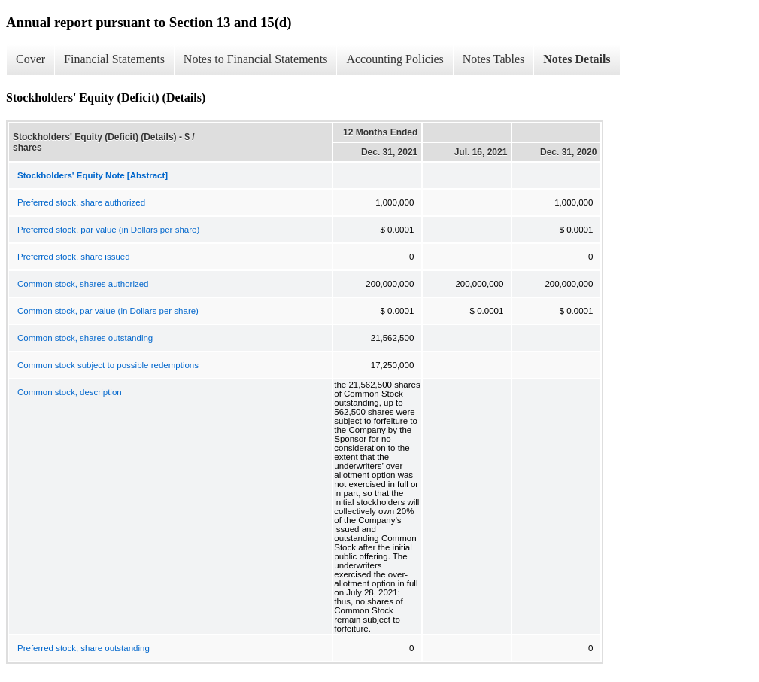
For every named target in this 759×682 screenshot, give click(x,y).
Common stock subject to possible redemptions (108, 365)
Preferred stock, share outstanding (83, 648)
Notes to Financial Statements (256, 59)
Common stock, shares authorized (83, 283)
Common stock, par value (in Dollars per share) (108, 310)
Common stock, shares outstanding (85, 338)
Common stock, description (69, 392)
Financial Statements (114, 59)
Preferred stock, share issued (73, 256)
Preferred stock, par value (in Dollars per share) (108, 229)
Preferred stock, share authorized (81, 202)
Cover (30, 59)
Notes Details (576, 59)
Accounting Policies (394, 59)
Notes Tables (494, 59)
